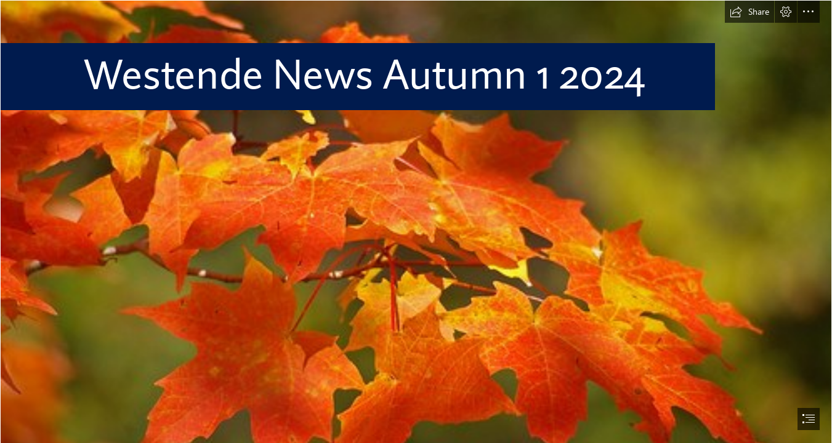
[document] (416, 221)
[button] (749, 12)
